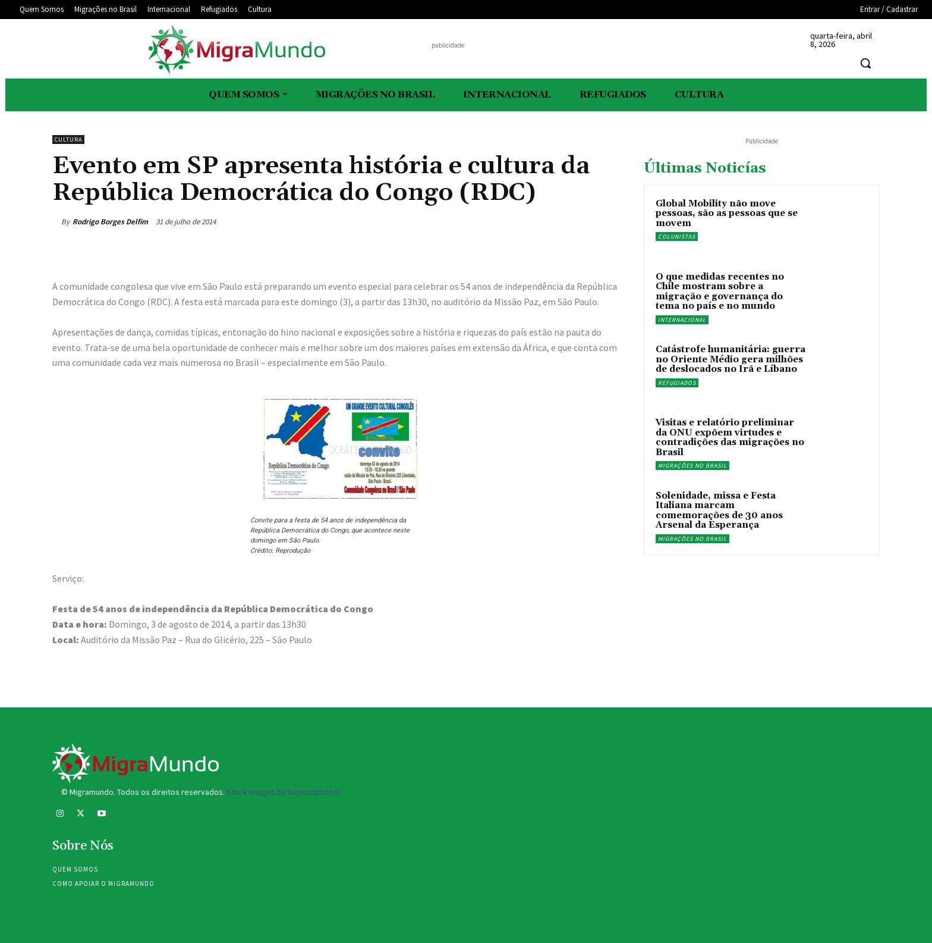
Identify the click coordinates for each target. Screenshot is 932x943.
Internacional (682, 320)
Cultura (68, 139)
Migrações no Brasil (692, 465)
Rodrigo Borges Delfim (110, 222)
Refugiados (677, 383)
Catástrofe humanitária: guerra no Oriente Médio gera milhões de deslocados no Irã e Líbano (730, 359)
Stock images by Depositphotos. (284, 792)
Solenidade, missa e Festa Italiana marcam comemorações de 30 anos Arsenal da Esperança (719, 510)
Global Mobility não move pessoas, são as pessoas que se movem (727, 213)
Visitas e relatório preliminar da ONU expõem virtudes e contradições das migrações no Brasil (730, 437)
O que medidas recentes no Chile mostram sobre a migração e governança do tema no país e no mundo (720, 291)
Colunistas (676, 236)
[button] (865, 63)
